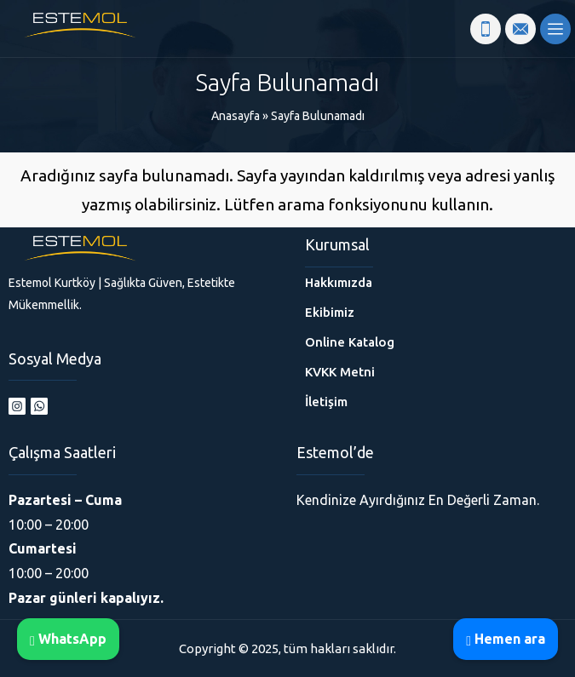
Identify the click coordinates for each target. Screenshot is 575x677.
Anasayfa (235, 116)
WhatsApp (68, 638)
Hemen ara (505, 638)
